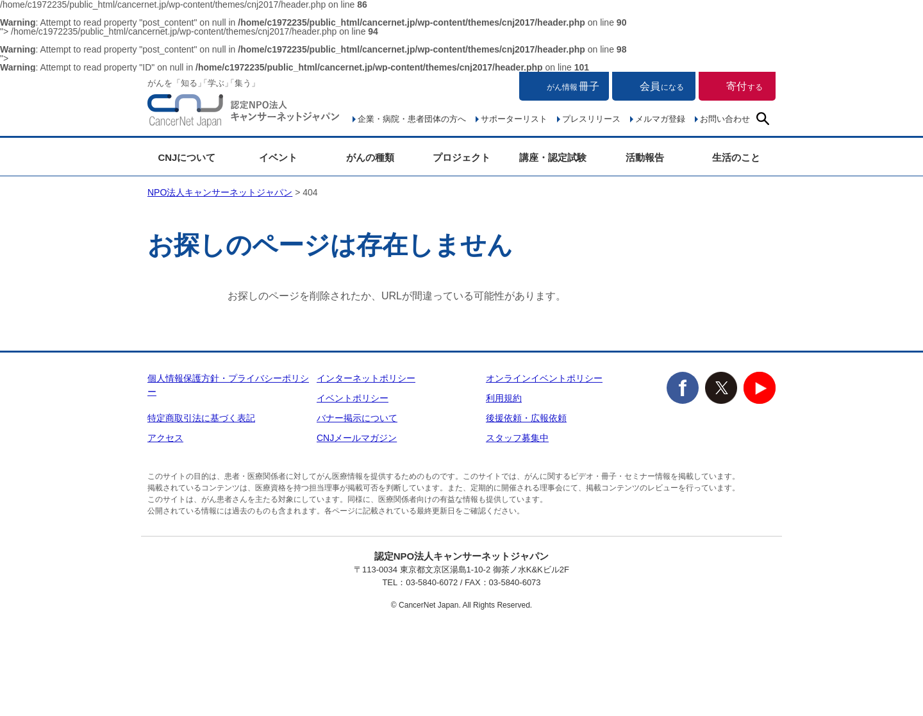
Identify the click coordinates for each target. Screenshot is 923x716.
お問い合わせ (725, 119)
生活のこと (736, 157)
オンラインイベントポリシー (544, 378)
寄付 (744, 86)
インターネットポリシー (366, 378)
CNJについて (186, 157)
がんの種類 (370, 157)
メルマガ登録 (660, 119)
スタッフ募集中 (517, 438)
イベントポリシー (352, 398)
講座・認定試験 (552, 157)
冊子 (573, 86)
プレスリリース (591, 119)
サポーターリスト (514, 119)
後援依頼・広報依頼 (526, 418)
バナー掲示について (357, 418)
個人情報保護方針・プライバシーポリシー (228, 385)
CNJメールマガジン (357, 438)
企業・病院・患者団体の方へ (412, 119)
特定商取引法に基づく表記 (201, 418)
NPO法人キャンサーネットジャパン (243, 113)
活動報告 (645, 157)
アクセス (165, 438)
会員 (662, 86)
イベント (278, 157)
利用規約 (504, 398)
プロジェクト (461, 157)
